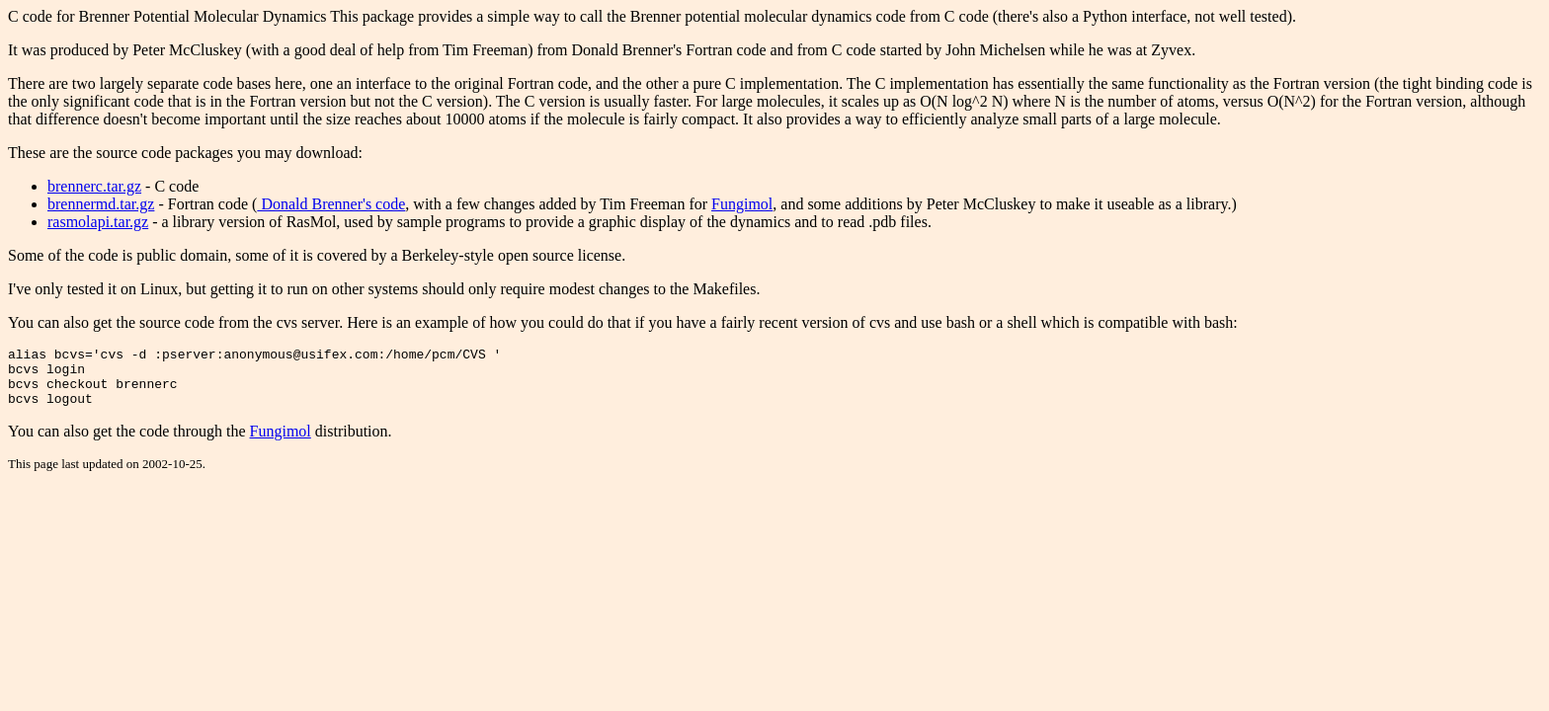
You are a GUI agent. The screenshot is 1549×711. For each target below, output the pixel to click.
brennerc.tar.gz (94, 186)
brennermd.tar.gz (100, 204)
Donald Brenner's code (331, 204)
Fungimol (742, 204)
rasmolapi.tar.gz (97, 221)
